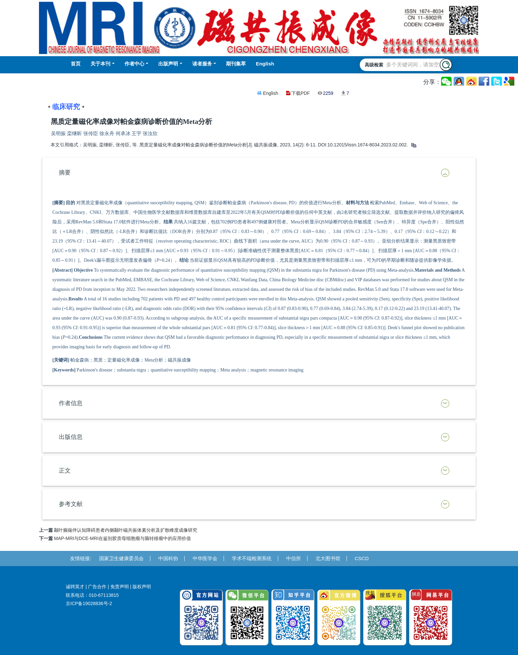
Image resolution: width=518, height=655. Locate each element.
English (270, 93)
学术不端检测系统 (252, 558)
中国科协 (168, 558)
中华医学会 (205, 558)
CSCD (362, 558)
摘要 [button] (65, 172)
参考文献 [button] (71, 504)
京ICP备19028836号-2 (89, 603)
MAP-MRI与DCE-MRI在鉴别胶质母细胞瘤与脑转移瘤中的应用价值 (122, 538)
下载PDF (300, 93)
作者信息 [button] (71, 403)
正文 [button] (65, 470)
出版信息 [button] (71, 437)
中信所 (293, 558)
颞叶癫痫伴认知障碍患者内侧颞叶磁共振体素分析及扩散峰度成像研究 (125, 530)
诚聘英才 (75, 586)
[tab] (259, 173)
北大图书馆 (327, 558)
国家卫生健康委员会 (121, 558)
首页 (76, 63)
